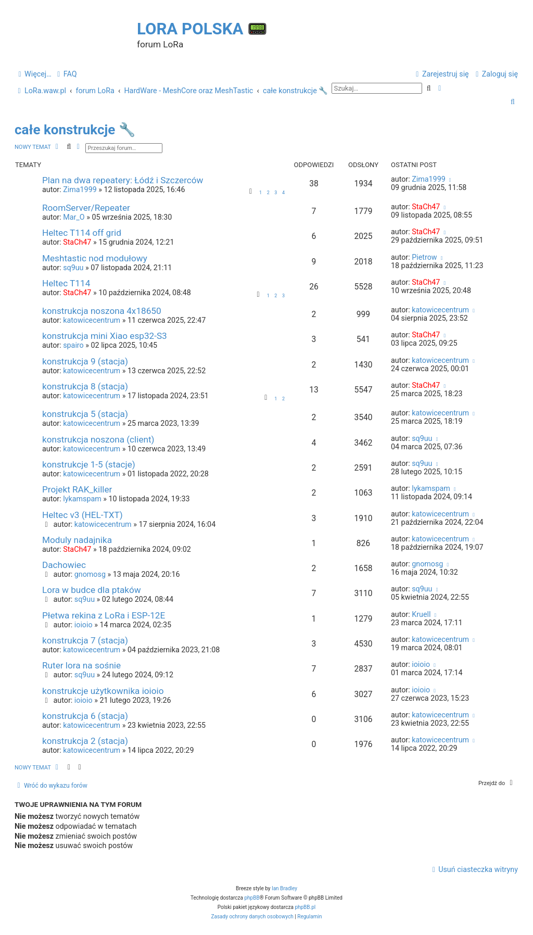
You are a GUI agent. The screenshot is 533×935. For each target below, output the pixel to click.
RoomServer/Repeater (86, 208)
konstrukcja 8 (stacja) (85, 386)
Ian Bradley (284, 888)
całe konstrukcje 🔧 (75, 129)
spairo (73, 345)
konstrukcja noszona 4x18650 (101, 311)
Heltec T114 (66, 283)
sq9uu (73, 267)
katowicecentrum (91, 320)
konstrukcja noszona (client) (98, 439)
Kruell (421, 614)
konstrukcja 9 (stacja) (85, 361)
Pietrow (424, 257)
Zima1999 (80, 189)
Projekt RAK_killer (77, 489)
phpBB (251, 898)
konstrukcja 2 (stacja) (85, 741)
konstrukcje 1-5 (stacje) (88, 464)
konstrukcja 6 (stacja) (85, 716)
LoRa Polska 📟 (202, 29)
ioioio (83, 625)
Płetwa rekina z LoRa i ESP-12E (103, 615)
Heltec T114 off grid (81, 233)
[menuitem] (65, 74)
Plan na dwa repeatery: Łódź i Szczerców (123, 180)
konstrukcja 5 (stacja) (85, 414)
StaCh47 (426, 207)
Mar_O (73, 217)
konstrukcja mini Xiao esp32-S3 (104, 336)
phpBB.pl (305, 907)
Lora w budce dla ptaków (91, 590)
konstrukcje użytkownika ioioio (103, 691)
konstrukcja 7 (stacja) (85, 640)
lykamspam (82, 499)
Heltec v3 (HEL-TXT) (82, 515)
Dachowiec (64, 565)
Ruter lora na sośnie (81, 665)
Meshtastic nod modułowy (94, 258)
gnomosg (90, 574)
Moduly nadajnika (77, 540)
